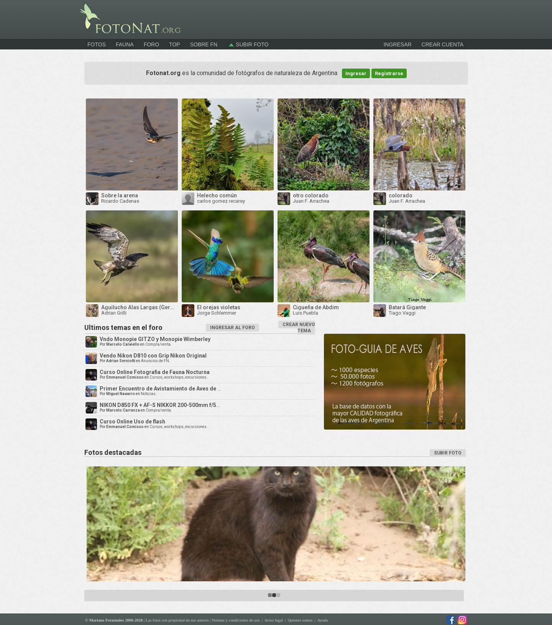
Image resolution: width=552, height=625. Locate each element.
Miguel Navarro (120, 394)
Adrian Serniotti (120, 361)
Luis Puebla (305, 313)
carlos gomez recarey (221, 201)
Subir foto (247, 44)
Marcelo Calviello (123, 344)
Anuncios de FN (155, 361)
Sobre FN (204, 44)
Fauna (125, 44)
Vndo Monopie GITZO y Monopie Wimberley (155, 339)
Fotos (96, 44)
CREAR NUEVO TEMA (299, 327)
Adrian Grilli (114, 313)
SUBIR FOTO (448, 453)
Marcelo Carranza (123, 410)
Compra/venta (158, 344)
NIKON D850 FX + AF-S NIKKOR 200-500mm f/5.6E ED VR (170, 405)
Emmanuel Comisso (125, 377)
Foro (151, 44)
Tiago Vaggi (402, 313)
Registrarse (389, 73)
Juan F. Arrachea (311, 201)
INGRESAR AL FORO (232, 327)
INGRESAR (397, 44)
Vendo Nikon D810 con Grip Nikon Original (153, 356)
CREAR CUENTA (442, 44)
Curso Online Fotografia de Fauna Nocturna (155, 372)
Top (174, 44)
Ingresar (355, 73)
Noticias (148, 394)
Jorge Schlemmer (216, 313)
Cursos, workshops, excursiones (178, 377)
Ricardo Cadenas (120, 201)
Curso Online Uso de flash (132, 421)
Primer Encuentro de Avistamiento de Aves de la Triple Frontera (181, 388)
